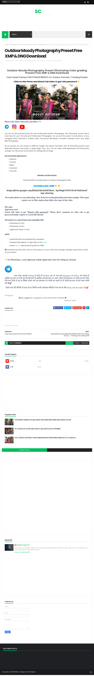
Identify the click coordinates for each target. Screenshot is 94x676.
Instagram (9, 296)
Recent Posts (24, 451)
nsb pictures (27, 45)
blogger (69, 344)
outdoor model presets (39, 45)
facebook (84, 344)
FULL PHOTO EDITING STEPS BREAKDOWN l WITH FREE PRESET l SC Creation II (45, 439)
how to (17, 246)
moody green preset (16, 45)
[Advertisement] (47, 24)
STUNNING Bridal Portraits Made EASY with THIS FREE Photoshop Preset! (43, 421)
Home (7, 45)
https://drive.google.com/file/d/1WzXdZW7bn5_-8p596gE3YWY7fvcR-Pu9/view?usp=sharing (47, 192)
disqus (77, 344)
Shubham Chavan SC (23, 546)
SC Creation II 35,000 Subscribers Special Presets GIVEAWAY (38, 430)
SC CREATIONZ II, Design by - (18, 673)
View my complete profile (22, 553)
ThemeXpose (31, 673)
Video (45, 243)
